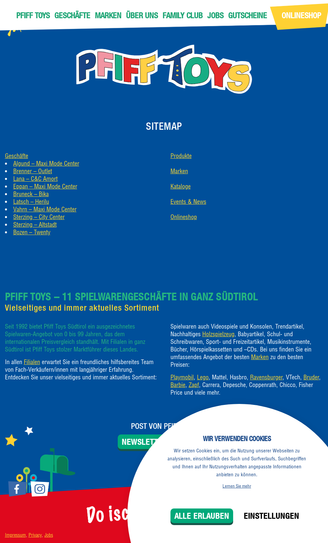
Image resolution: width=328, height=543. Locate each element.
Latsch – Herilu (31, 201)
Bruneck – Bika (31, 194)
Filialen (32, 362)
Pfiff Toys (33, 15)
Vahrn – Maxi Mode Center (45, 209)
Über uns (142, 15)
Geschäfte (72, 15)
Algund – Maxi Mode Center (46, 163)
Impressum (15, 535)
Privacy (35, 535)
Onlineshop (183, 217)
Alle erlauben (201, 515)
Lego (203, 377)
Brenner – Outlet (32, 171)
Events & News (188, 201)
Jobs (215, 15)
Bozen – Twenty (31, 232)
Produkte (181, 156)
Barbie (177, 385)
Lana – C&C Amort (35, 179)
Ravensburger (266, 377)
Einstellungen (271, 515)
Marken (108, 15)
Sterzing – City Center (39, 217)
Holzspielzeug (218, 334)
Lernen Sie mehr (237, 486)
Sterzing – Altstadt (35, 224)
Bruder (311, 377)
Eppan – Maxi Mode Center (45, 186)
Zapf (194, 385)
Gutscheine (247, 15)
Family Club (183, 15)
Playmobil (182, 377)
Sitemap (164, 126)
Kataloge (180, 186)
